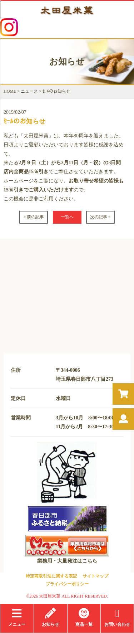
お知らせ (50, 617)
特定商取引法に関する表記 (51, 576)
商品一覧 (84, 617)
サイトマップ (95, 576)
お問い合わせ (117, 617)
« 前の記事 (34, 216)
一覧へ (67, 216)
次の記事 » (100, 216)
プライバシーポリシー (67, 583)
